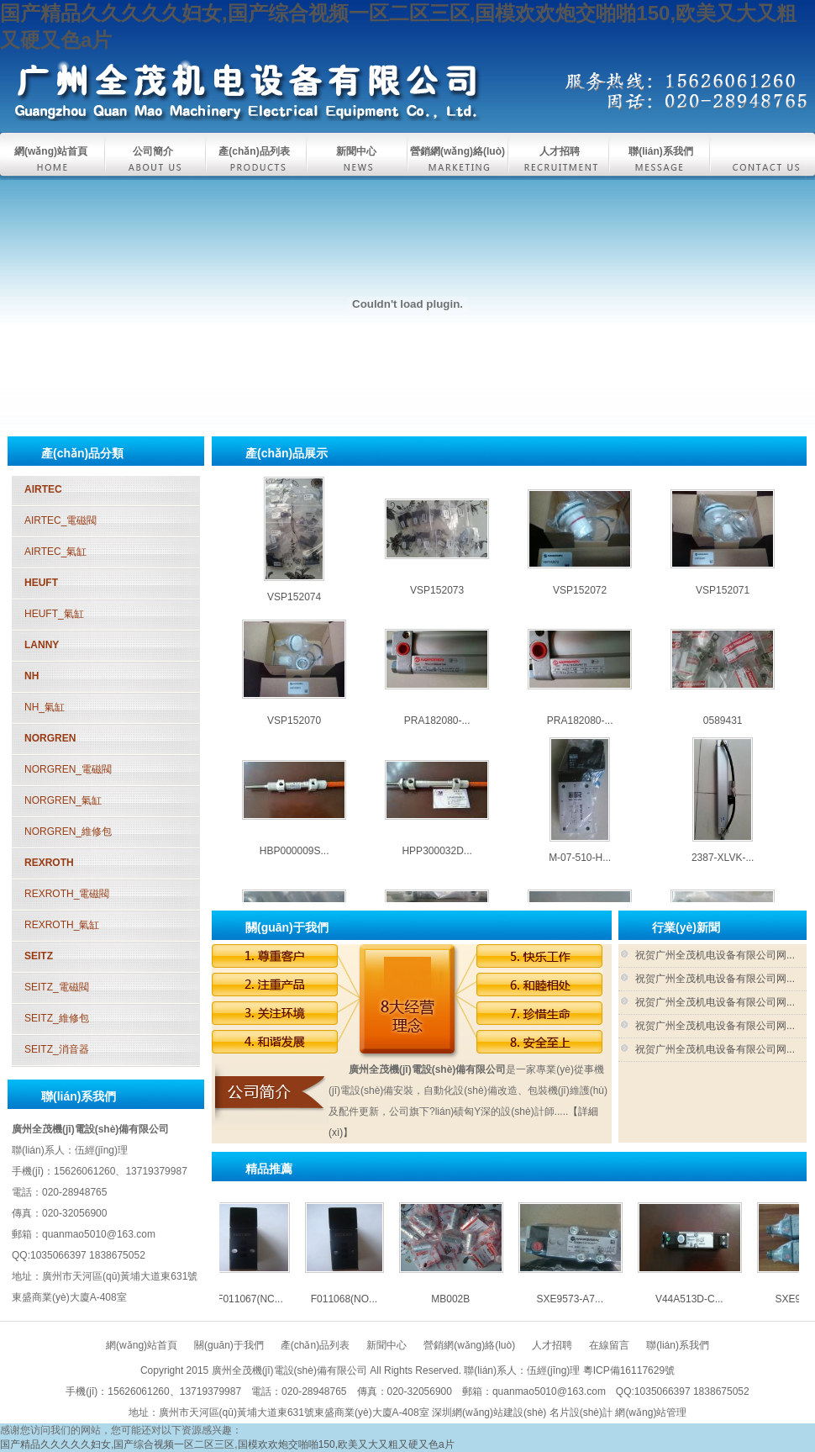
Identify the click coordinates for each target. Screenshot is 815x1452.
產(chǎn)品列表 (253, 151)
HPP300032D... (436, 863)
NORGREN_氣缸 (63, 800)
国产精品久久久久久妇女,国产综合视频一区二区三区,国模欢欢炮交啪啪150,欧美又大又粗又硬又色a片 (227, 1444)
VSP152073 (437, 602)
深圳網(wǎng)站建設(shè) (489, 1412)
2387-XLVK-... (722, 869)
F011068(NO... (356, 1299)
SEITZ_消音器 (56, 1049)
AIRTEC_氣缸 (55, 551)
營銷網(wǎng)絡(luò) (457, 151)
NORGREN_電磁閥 (68, 769)
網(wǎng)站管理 (650, 1412)
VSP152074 (294, 609)
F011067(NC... (262, 1299)
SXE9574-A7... (722, 472)
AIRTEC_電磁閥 (60, 520)
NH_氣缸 (44, 707)
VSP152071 (722, 602)
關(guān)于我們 (229, 1345)
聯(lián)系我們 (660, 151)
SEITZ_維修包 (56, 1018)
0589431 (723, 732)
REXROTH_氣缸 (61, 925)
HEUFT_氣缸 (54, 614)
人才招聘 (559, 151)
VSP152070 (294, 732)
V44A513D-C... (580, 472)
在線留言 (609, 1345)
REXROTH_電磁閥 (66, 894)
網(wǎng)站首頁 (50, 151)
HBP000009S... (294, 863)
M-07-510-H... (580, 869)
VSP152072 (580, 602)
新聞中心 (356, 151)
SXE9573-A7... (436, 472)
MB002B (294, 472)
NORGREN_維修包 (68, 831)
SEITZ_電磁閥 (56, 987)
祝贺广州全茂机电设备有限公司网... (715, 955)
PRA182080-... (437, 732)
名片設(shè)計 (581, 1412)
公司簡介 (153, 151)
